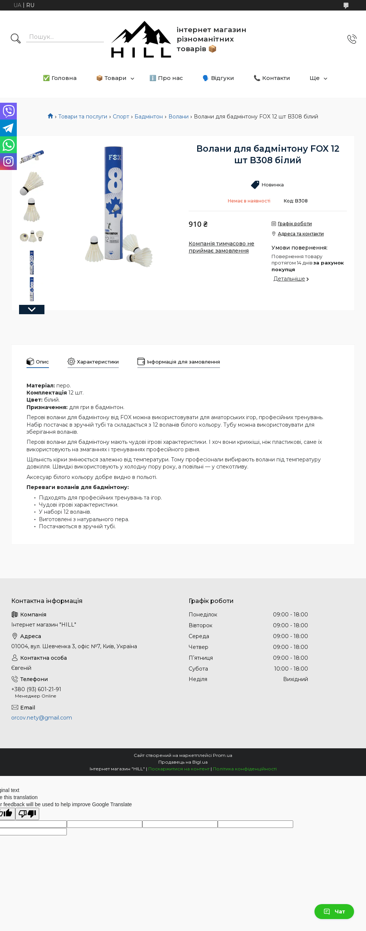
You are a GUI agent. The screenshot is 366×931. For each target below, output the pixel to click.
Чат (334, 911)
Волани (178, 116)
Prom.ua (222, 755)
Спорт (121, 116)
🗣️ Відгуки (218, 77)
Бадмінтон (148, 116)
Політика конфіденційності (245, 768)
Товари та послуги (82, 116)
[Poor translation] (27, 814)
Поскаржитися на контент (179, 768)
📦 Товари (111, 77)
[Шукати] (15, 39)
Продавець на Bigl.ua (183, 762)
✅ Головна (60, 77)
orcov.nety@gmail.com (41, 717)
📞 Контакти (272, 77)
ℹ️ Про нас (166, 77)
